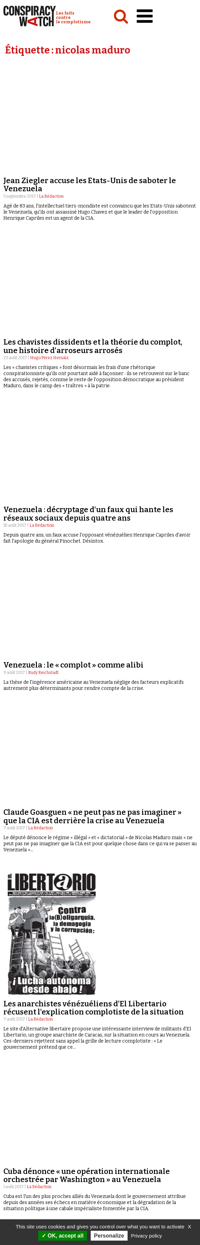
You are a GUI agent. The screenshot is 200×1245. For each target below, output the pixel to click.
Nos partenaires (27, 1157)
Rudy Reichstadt (43, 286)
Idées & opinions (23, 1115)
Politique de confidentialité (42, 1170)
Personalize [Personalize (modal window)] (109, 1236)
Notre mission (24, 1144)
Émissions (112, 1102)
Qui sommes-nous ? (28, 1138)
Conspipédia (18, 1121)
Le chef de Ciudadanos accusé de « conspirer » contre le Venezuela (99, 976)
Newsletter (118, 1158)
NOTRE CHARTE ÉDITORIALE (37, 1151)
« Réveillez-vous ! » (122, 1115)
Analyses (15, 1095)
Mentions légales (29, 1164)
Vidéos (108, 1095)
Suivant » (181, 1036)
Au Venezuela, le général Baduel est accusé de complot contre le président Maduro (86, 850)
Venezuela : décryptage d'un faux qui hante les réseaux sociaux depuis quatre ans (88, 224)
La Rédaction (51, 99)
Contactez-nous (123, 1144)
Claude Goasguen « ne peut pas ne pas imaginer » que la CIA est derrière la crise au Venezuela (92, 333)
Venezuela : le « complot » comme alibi (73, 278)
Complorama (116, 1108)
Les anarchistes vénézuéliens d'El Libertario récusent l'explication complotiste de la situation (93, 524)
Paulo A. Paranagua (47, 862)
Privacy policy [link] (146, 1236)
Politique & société (25, 1102)
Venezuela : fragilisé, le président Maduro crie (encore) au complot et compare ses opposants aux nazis (95, 712)
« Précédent (98, 1036)
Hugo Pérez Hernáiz (49, 164)
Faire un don (125, 1164)
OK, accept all (62, 1236)
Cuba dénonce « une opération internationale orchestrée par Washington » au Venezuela (86, 595)
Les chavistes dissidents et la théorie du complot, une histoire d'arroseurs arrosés (92, 152)
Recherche (126, 1138)
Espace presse (120, 1151)
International (20, 1108)
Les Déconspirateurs (125, 1121)
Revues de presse (120, 1128)
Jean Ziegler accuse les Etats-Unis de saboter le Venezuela (89, 88)
